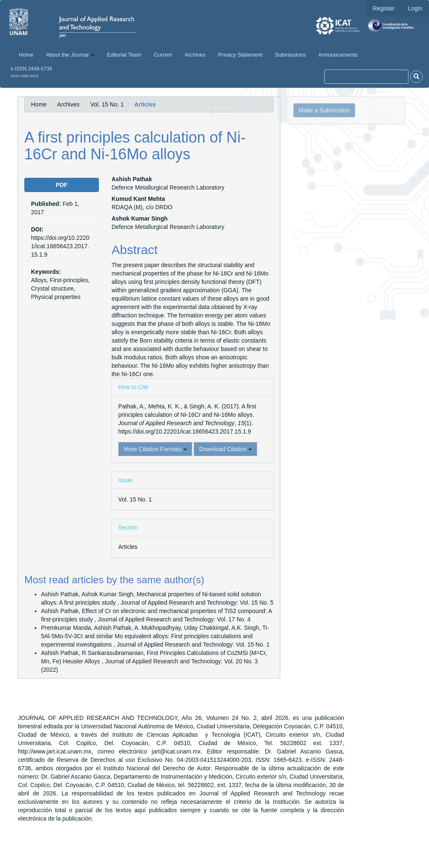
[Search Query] (366, 77)
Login (415, 8)
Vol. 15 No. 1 (107, 104)
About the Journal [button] (70, 55)
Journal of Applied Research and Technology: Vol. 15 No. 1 (193, 644)
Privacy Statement (240, 55)
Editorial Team (124, 55)
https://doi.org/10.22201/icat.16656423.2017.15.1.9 (60, 246)
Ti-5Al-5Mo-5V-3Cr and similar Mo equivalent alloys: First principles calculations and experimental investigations (155, 636)
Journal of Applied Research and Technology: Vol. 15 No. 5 (197, 602)
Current (163, 55)
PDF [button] (61, 185)
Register (384, 8)
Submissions (290, 55)
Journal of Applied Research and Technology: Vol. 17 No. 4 (174, 619)
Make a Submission (324, 110)
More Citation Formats (155, 449)
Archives (195, 55)
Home (26, 55)
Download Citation (225, 449)
